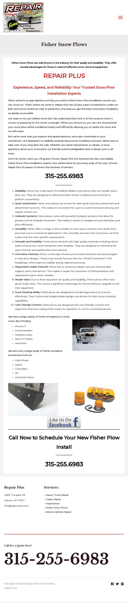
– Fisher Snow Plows (56, 509)
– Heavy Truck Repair (56, 496)
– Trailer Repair (52, 500)
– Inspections (52, 505)
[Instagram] (122, 585)
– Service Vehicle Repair (57, 513)
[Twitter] (117, 585)
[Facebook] (112, 585)
